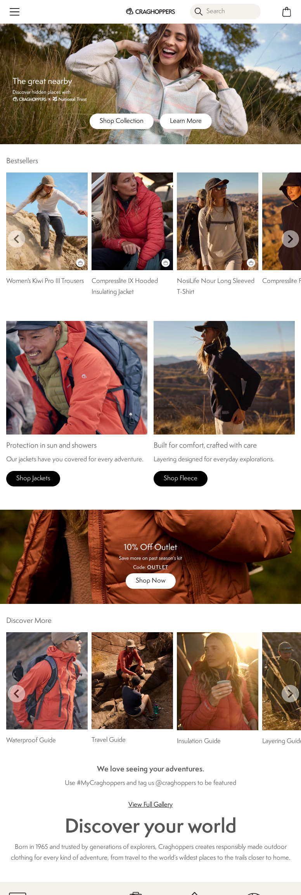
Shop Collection (122, 121)
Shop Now (151, 581)
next (290, 239)
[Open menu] (14, 12)
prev (16, 239)
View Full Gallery (150, 805)
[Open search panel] (225, 11)
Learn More (186, 121)
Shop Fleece (180, 478)
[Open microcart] (286, 12)
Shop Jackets (33, 478)
